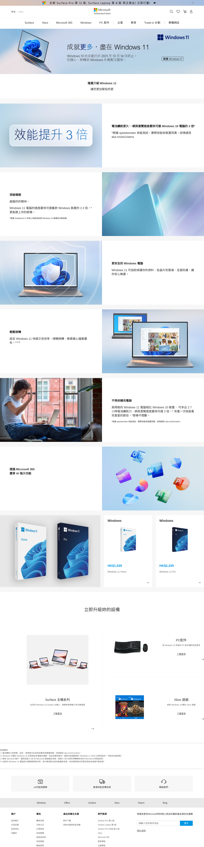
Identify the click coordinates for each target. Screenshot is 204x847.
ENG (21, 12)
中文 (13, 12)
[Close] (193, 3)
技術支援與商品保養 (71, 825)
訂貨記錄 (15, 825)
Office (67, 803)
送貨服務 (40, 833)
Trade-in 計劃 (152, 22)
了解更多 (57, 713)
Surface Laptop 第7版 (107, 825)
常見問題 (40, 841)
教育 (133, 22)
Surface (29, 22)
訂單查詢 (40, 829)
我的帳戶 (15, 821)
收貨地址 (15, 829)
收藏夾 (14, 833)
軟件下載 (67, 821)
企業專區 (102, 845)
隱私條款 (141, 831)
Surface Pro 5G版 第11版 (108, 829)
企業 (120, 22)
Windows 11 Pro (167, 571)
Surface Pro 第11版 (106, 821)
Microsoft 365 (64, 22)
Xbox (45, 22)
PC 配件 (104, 22)
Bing (165, 803)
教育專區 (102, 841)
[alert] (102, 3)
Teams (141, 803)
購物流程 (40, 821)
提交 (186, 823)
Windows (85, 22)
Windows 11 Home (117, 571)
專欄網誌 (173, 22)
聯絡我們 (40, 845)
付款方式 (40, 825)
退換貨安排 (41, 837)
